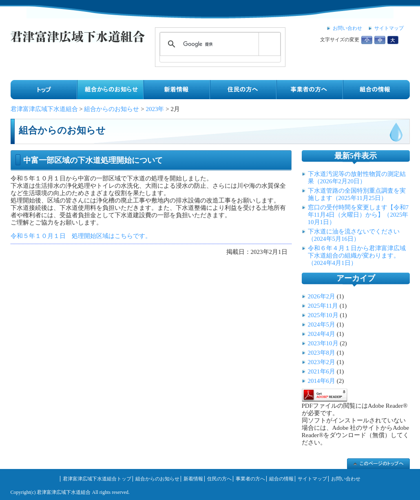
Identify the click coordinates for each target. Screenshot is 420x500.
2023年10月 (323, 343)
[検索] (218, 44)
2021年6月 (322, 371)
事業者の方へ (250, 479)
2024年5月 (322, 324)
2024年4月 (322, 334)
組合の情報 (281, 479)
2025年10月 (323, 315)
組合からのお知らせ (157, 479)
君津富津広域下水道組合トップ (97, 479)
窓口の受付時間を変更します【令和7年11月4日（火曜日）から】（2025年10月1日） (358, 214)
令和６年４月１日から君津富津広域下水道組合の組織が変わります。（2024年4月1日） (357, 255)
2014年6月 (322, 381)
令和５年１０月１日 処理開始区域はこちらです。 (81, 236)
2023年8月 (322, 352)
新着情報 (193, 479)
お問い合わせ (347, 28)
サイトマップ (389, 28)
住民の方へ (219, 479)
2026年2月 (322, 296)
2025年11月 (323, 305)
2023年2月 (322, 362)
